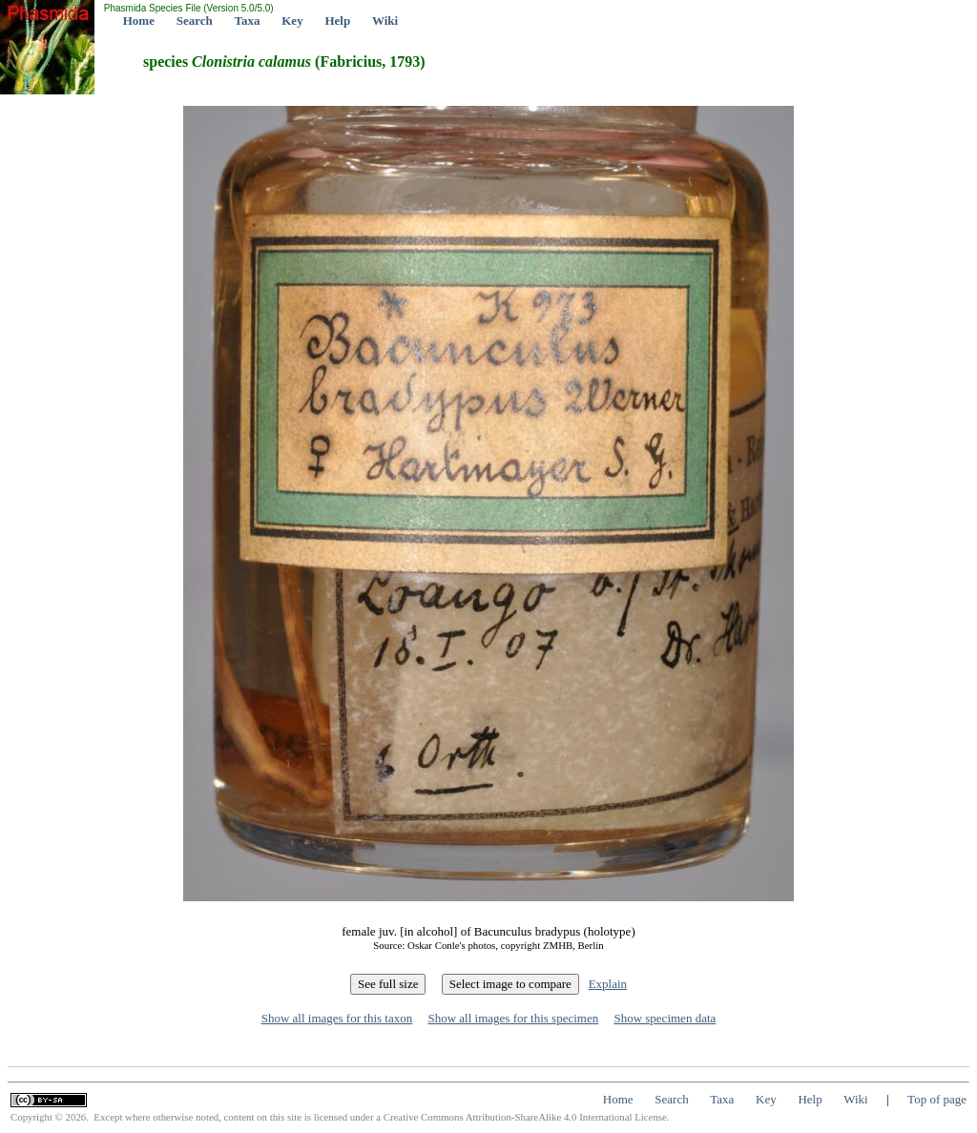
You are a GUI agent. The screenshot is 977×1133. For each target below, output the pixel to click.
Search (195, 20)
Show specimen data (664, 1018)
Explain (608, 984)
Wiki (385, 20)
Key (291, 20)
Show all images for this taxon (337, 1018)
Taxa (247, 20)
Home (139, 20)
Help (337, 20)
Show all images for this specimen (512, 1018)
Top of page (937, 1099)
